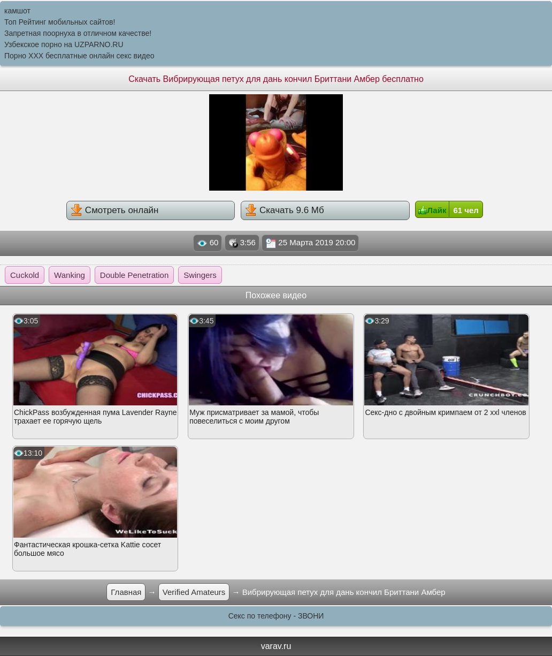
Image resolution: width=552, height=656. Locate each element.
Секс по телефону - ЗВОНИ (276, 616)
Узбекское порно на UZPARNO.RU (64, 44)
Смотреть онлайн (114, 210)
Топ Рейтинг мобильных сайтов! (59, 22)
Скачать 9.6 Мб (284, 210)
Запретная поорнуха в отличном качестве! (77, 33)
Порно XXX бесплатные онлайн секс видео (79, 55)
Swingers (200, 275)
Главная (126, 592)
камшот (17, 10)
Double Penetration (134, 275)
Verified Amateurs (194, 592)
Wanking (69, 275)
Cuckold (24, 275)
